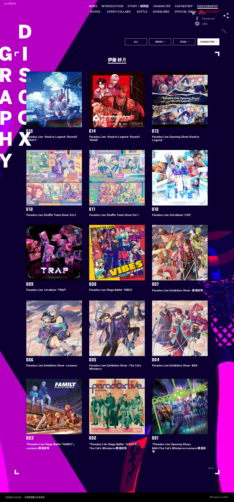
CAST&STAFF (184, 6)
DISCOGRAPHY (207, 6)
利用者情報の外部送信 (34, 497)
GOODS (95, 11)
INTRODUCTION (112, 6)
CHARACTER (162, 6)
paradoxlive (22, 10)
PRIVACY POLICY (13, 497)
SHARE (226, 9)
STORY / (138, 6)
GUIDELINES (161, 11)
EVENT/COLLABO (119, 11)
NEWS (93, 6)
